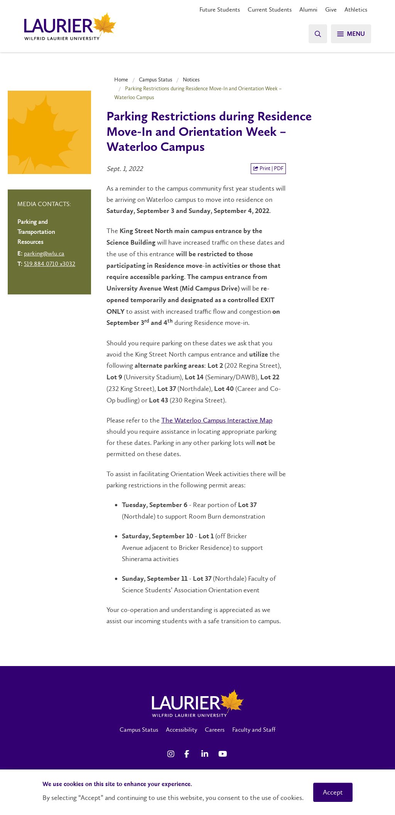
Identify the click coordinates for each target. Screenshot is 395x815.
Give (331, 9)
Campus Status (155, 79)
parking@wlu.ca (44, 253)
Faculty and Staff (253, 729)
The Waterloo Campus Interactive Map (216, 420)
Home (121, 79)
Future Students (219, 9)
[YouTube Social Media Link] (223, 754)
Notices (191, 79)
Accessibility (181, 729)
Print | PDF (268, 168)
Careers (215, 729)
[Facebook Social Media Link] (189, 754)
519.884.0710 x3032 (49, 263)
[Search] (318, 33)
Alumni (308, 9)
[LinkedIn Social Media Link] (206, 754)
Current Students (270, 9)
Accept (333, 792)
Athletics (355, 9)
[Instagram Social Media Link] (172, 754)
